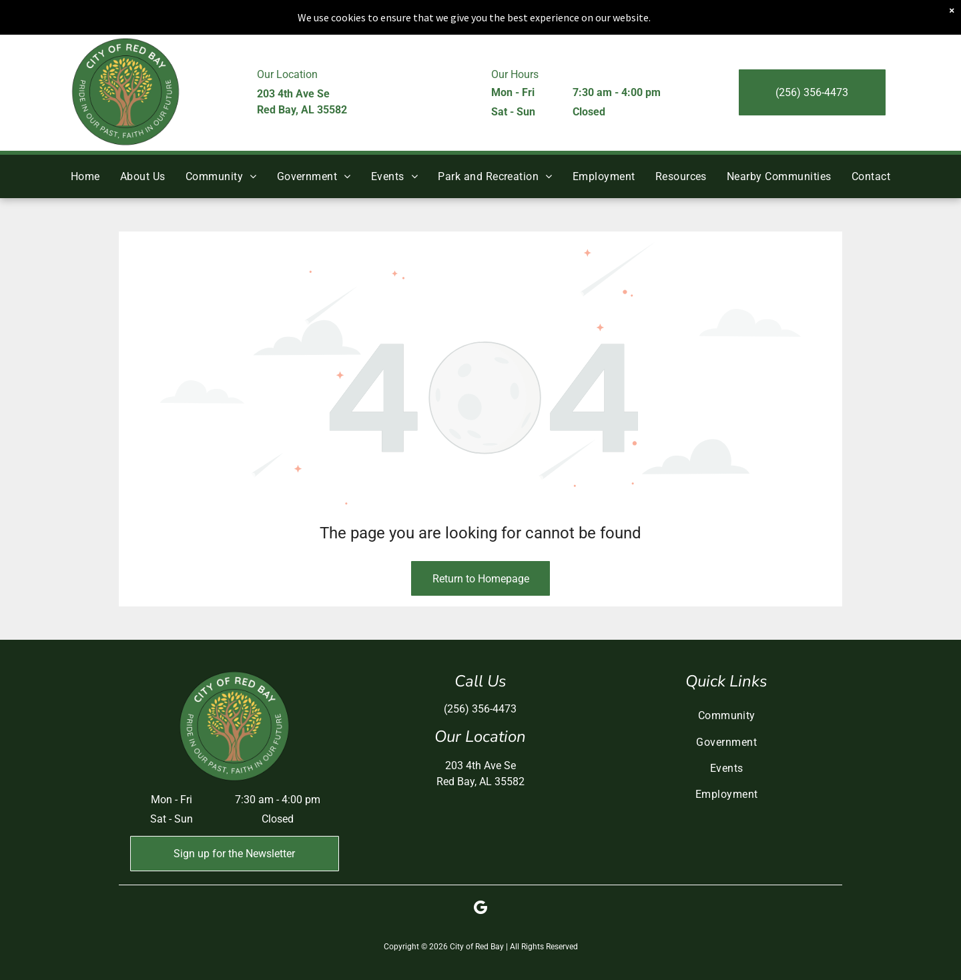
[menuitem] (85, 176)
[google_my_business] (480, 909)
